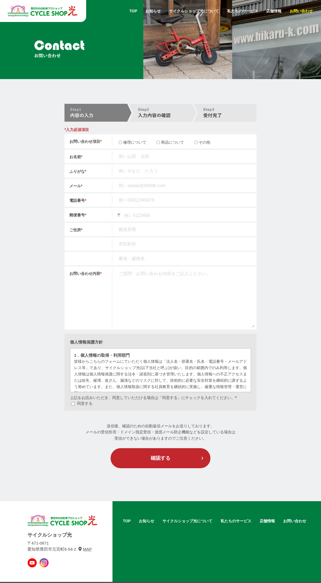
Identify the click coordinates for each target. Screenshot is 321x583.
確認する (160, 458)
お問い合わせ (301, 11)
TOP (133, 11)
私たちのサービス (242, 11)
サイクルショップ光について (194, 11)
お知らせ (153, 11)
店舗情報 (273, 11)
